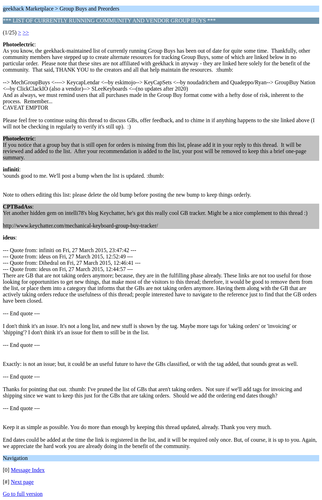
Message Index (28, 470)
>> (25, 32)
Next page (22, 482)
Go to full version (23, 494)
